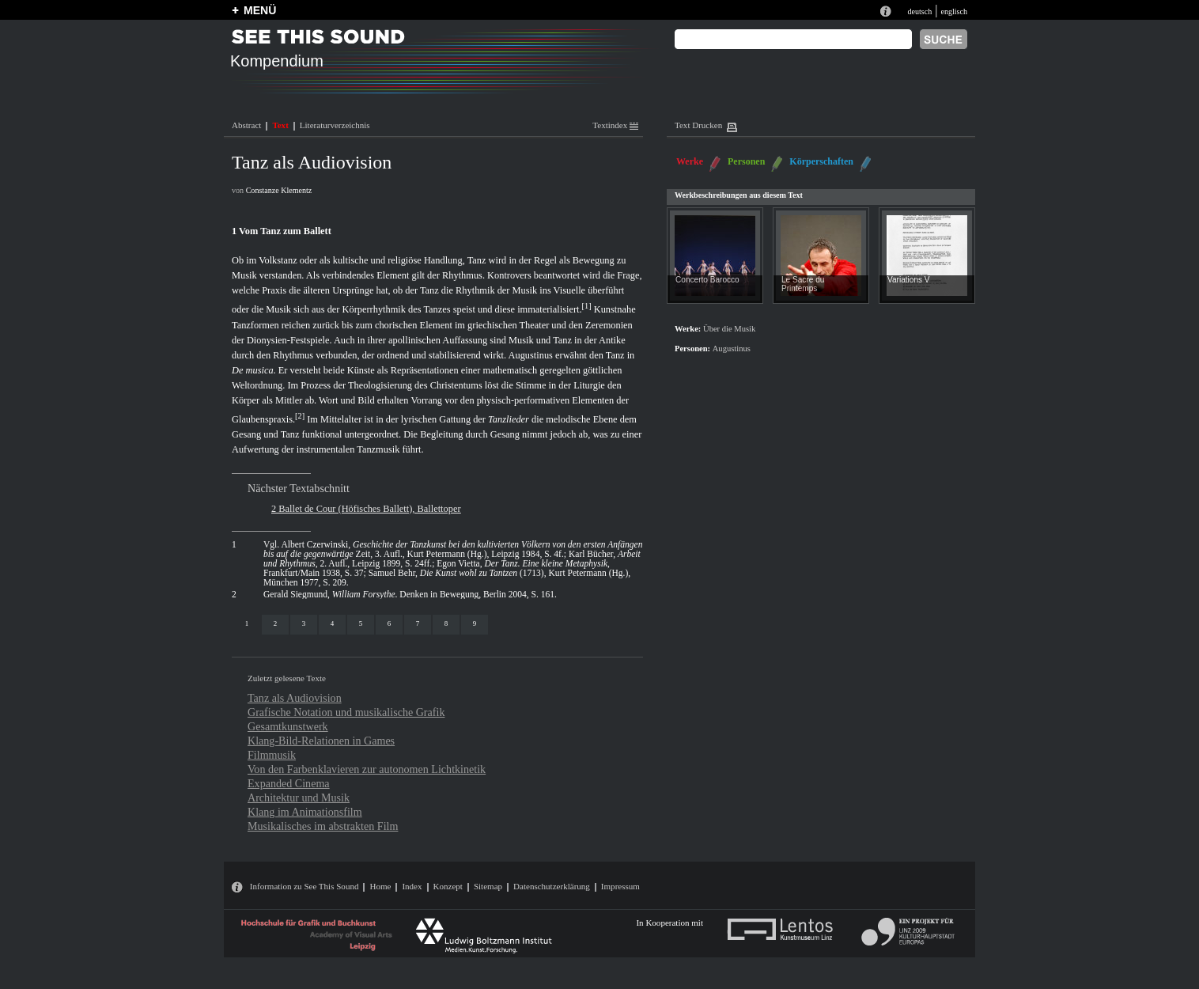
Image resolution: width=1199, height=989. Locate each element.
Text (280, 125)
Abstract (246, 125)
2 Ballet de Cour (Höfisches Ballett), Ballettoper (366, 508)
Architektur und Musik (299, 797)
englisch (953, 11)
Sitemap (488, 886)
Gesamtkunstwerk (288, 726)
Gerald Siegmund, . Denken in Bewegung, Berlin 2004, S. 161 (408, 594)
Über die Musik (729, 328)
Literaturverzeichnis (335, 125)
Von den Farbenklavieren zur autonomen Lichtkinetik (367, 769)
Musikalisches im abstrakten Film (323, 826)
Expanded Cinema (289, 783)
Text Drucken (698, 125)
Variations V (908, 279)
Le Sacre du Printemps (802, 284)
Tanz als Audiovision (295, 698)
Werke (689, 161)
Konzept (448, 886)
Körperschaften (821, 161)
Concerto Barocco (707, 279)
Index (412, 886)
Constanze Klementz (279, 190)
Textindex (615, 125)
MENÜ (260, 10)
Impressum (620, 886)
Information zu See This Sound (304, 886)
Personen (746, 161)
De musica (253, 370)
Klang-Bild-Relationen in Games (321, 740)
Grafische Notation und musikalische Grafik (346, 712)
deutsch (919, 11)
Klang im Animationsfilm (305, 811)
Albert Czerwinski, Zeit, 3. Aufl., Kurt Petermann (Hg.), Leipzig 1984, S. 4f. (452, 549)
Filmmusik (272, 754)
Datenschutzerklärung (551, 886)
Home (380, 886)
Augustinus (531, 355)
